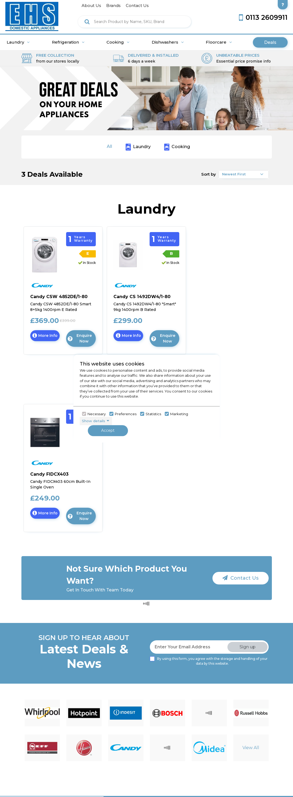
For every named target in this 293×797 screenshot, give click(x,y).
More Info (46, 337)
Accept (108, 430)
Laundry (18, 42)
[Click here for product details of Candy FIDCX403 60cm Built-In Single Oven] (63, 481)
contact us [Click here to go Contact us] (137, 5)
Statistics (153, 414)
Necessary (96, 414)
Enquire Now (80, 338)
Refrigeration (68, 42)
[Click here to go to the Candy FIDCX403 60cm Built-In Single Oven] (45, 431)
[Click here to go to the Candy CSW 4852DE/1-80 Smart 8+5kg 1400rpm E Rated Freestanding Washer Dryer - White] (45, 254)
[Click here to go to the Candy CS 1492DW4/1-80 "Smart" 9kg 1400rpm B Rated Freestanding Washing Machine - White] (128, 254)
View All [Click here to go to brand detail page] (250, 747)
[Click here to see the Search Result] (87, 21)
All (109, 146)
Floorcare (219, 42)
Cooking (118, 42)
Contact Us (240, 578)
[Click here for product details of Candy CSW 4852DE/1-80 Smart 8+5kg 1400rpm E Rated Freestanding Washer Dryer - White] (63, 303)
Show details (93, 421)
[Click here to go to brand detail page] (42, 713)
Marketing (179, 414)
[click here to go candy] (57, 283)
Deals (270, 42)
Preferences (125, 414)
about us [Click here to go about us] (91, 5)
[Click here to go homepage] (31, 15)
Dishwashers (168, 42)
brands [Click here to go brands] (113, 5)
